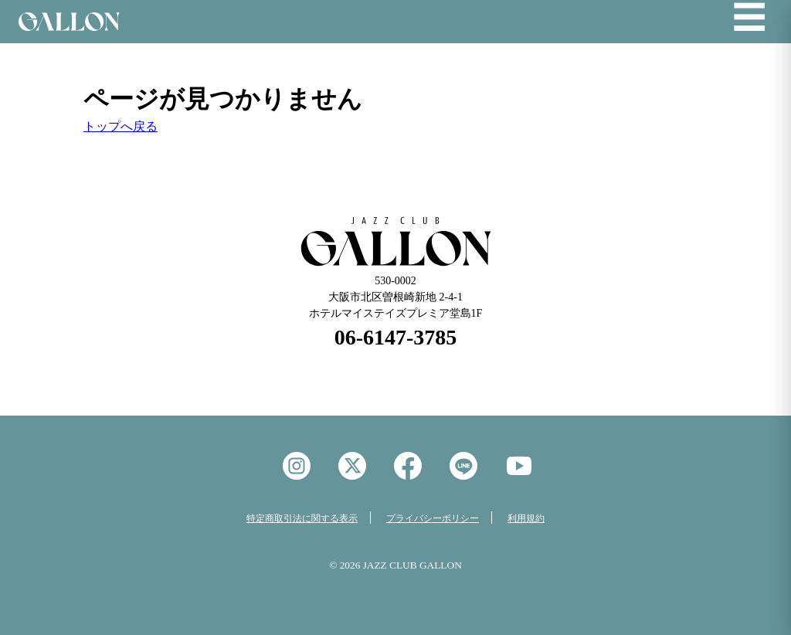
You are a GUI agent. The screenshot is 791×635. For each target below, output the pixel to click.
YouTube (519, 466)
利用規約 (526, 518)
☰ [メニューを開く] (749, 18)
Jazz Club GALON (69, 21)
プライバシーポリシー (432, 518)
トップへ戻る (120, 126)
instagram (297, 466)
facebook (408, 466)
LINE (463, 466)
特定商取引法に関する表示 (302, 518)
